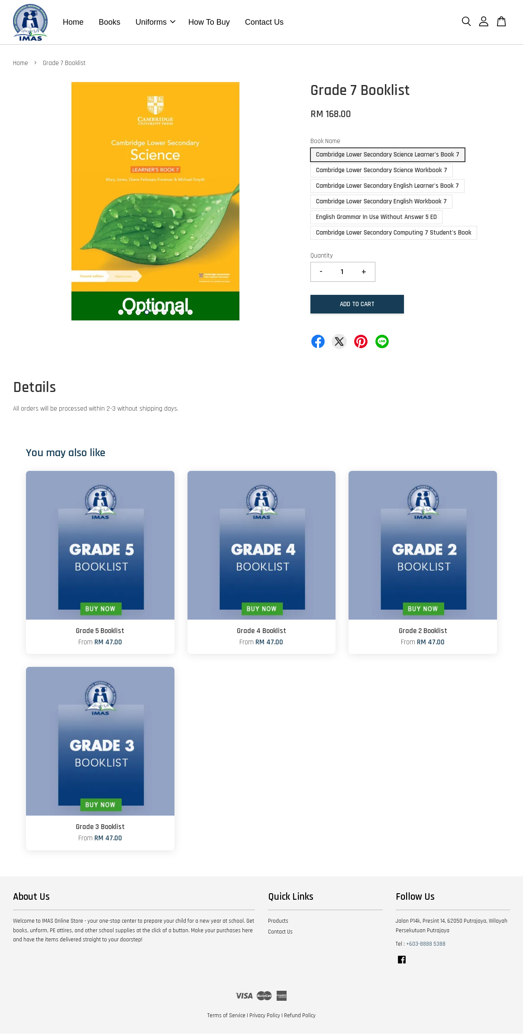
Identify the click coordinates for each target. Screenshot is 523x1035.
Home (73, 22)
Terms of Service (226, 1016)
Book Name (325, 142)
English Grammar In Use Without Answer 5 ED (376, 218)
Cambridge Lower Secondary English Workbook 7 (381, 203)
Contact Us (264, 22)
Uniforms (155, 22)
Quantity (321, 257)
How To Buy (209, 22)
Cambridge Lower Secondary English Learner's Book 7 (387, 187)
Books (109, 22)
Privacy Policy (264, 1016)
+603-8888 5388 (426, 945)
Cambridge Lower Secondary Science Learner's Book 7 (387, 156)
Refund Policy (300, 1016)
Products (278, 922)
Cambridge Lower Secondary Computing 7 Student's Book (393, 234)
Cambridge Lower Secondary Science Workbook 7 (381, 171)
